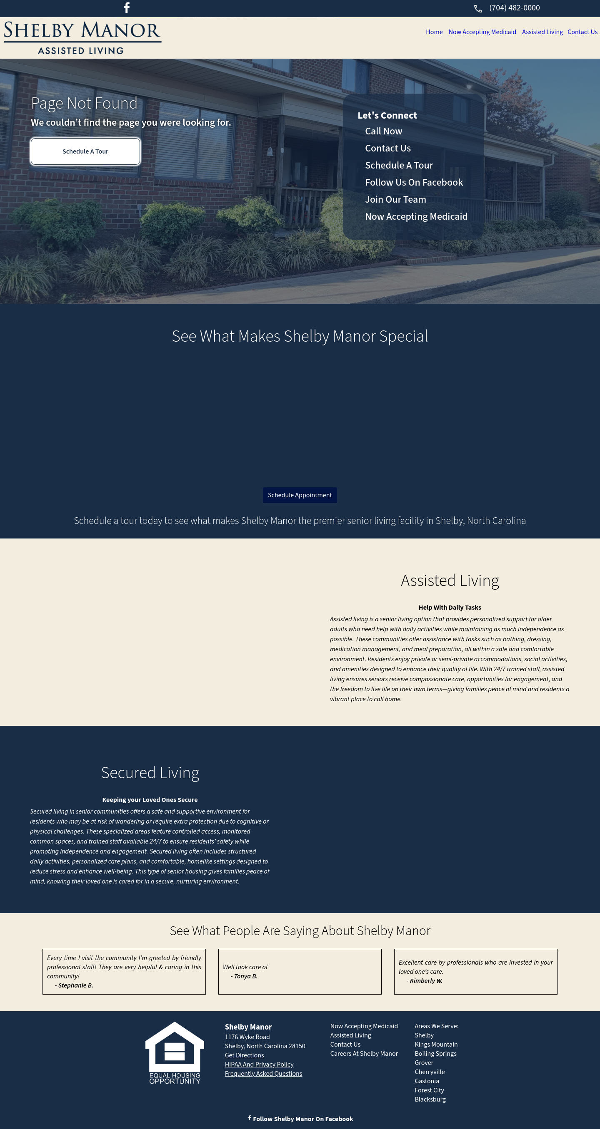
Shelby (424, 1035)
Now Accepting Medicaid (476, 32)
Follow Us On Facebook (414, 182)
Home (426, 32)
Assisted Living (539, 32)
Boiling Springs (435, 1053)
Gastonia (427, 1081)
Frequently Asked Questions (263, 1073)
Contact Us (581, 32)
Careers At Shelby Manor (364, 1053)
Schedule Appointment (300, 495)
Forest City (429, 1090)
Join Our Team (395, 199)
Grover (424, 1062)
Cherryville (430, 1072)
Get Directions (244, 1055)
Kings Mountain (436, 1044)
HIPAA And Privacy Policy (259, 1064)
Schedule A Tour (85, 151)
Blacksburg (430, 1099)
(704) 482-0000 (506, 8)
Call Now (383, 131)
